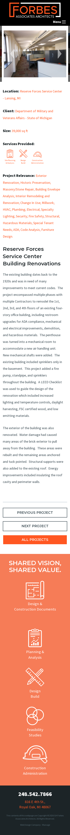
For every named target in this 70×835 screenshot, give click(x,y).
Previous (14, 53)
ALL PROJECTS (35, 540)
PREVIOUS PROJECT (35, 513)
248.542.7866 (35, 793)
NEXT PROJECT (35, 526)
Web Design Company (30, 824)
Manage (46, 824)
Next (58, 53)
